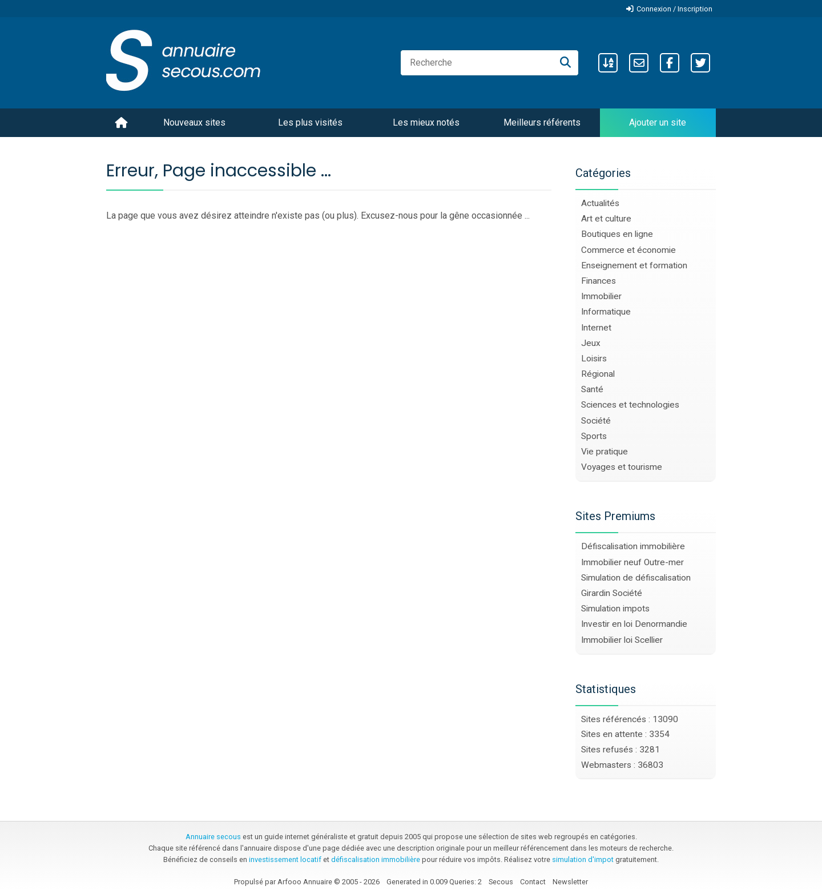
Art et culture (606, 219)
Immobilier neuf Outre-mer (632, 562)
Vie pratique (604, 451)
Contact (533, 881)
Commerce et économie (628, 250)
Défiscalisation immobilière (633, 546)
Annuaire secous (213, 836)
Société (596, 421)
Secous (501, 881)
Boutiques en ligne (617, 234)
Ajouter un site (657, 122)
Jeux (591, 343)
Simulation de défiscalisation (636, 578)
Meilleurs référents (542, 122)
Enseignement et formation (634, 265)
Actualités (600, 203)
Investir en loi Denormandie (634, 624)
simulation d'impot (583, 859)
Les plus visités (310, 122)
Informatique (606, 312)
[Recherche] (565, 63)
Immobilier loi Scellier (622, 640)
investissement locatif (285, 859)
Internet (596, 328)
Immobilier (601, 296)
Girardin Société (611, 593)
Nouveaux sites (194, 122)
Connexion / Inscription (674, 9)
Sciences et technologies (630, 405)
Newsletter (570, 881)
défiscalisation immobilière (375, 859)
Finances (598, 281)
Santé (592, 389)
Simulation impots (615, 608)
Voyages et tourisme (621, 467)
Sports (594, 436)
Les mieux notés (426, 122)
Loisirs (594, 358)
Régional (598, 374)
